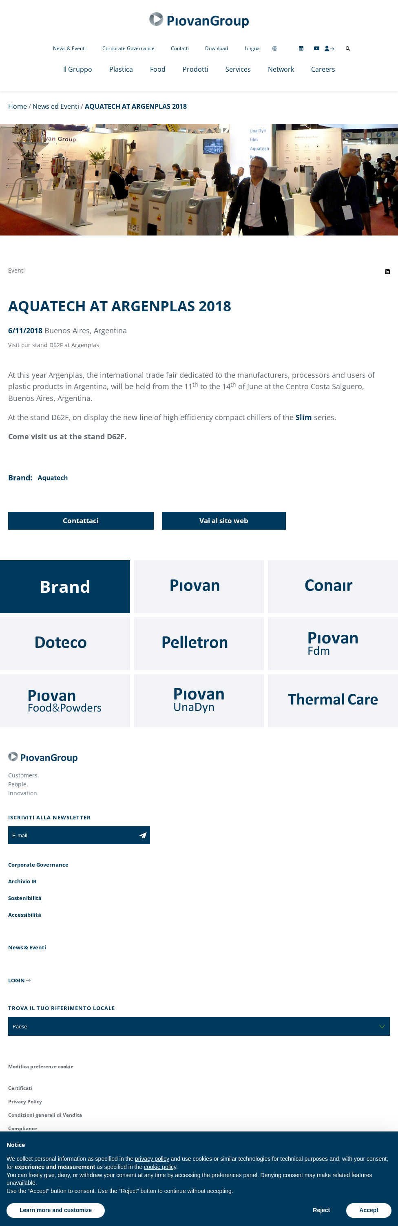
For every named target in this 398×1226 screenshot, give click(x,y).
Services (238, 69)
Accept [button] (368, 1210)
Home (17, 106)
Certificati (20, 1088)
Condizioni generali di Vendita (45, 1115)
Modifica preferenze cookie (40, 1066)
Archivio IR (22, 881)
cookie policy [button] (160, 1167)
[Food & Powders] (65, 700)
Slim (304, 417)
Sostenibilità (25, 898)
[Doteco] (65, 643)
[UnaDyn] (199, 700)
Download (216, 48)
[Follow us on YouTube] (316, 48)
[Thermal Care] (333, 700)
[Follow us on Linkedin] (301, 48)
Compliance (22, 1128)
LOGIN (16, 980)
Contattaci (81, 520)
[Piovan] (199, 586)
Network (281, 69)
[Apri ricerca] (348, 48)
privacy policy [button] (152, 1159)
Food (158, 69)
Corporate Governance (128, 48)
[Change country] (274, 48)
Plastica (121, 69)
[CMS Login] (329, 48)
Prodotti (195, 69)
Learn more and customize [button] (56, 1210)
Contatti (180, 48)
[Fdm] (333, 643)
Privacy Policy (25, 1101)
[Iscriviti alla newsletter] (143, 835)
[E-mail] (72, 835)
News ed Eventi (56, 106)
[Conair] (333, 586)
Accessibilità (24, 914)
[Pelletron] (199, 643)
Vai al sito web (223, 520)
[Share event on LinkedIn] (387, 272)
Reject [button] (321, 1210)
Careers (323, 69)
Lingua (252, 48)
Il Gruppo (77, 69)
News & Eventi (69, 48)
